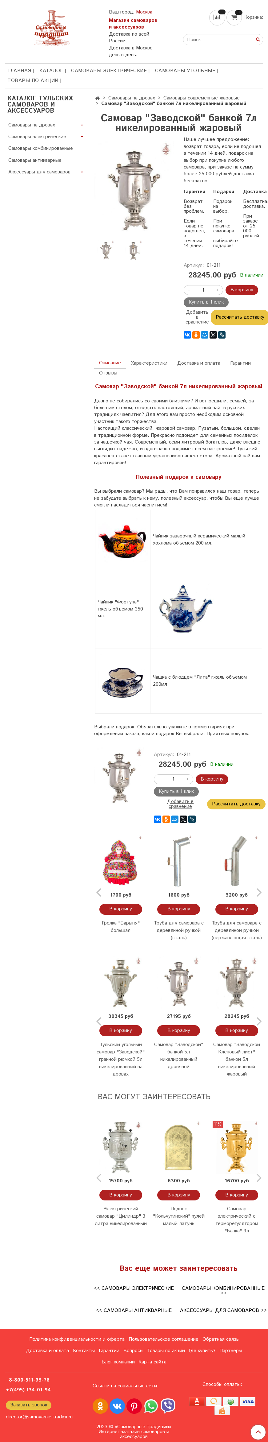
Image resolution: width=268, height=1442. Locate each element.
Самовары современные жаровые (201, 98)
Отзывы (108, 373)
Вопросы (133, 1350)
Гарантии (240, 363)
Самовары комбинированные (40, 148)
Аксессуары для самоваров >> (223, 1310)
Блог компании (118, 1362)
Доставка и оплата (198, 363)
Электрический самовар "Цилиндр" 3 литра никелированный (121, 1216)
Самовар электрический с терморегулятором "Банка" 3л (236, 1220)
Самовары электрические (109, 70)
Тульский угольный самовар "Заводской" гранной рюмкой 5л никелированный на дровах (121, 1059)
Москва (144, 12)
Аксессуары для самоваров (39, 172)
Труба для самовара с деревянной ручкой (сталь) (179, 930)
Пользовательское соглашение (163, 1339)
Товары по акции (32, 80)
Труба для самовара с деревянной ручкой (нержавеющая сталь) (237, 930)
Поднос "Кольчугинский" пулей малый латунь (179, 1216)
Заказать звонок (28, 1405)
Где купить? (202, 1350)
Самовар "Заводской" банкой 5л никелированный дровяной (178, 1055)
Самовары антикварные (35, 160)
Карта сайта (152, 1362)
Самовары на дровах (131, 98)
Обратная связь (220, 1339)
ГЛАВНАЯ (19, 70)
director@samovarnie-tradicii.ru (39, 1417)
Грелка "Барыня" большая (121, 927)
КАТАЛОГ (51, 70)
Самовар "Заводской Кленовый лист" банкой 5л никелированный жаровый (236, 1059)
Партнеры (230, 1350)
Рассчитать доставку (236, 804)
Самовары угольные (185, 70)
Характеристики (149, 363)
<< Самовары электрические (134, 1288)
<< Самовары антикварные (134, 1310)
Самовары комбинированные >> (223, 1291)
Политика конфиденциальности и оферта (77, 1339)
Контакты (84, 1350)
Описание (110, 362)
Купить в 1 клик (206, 302)
